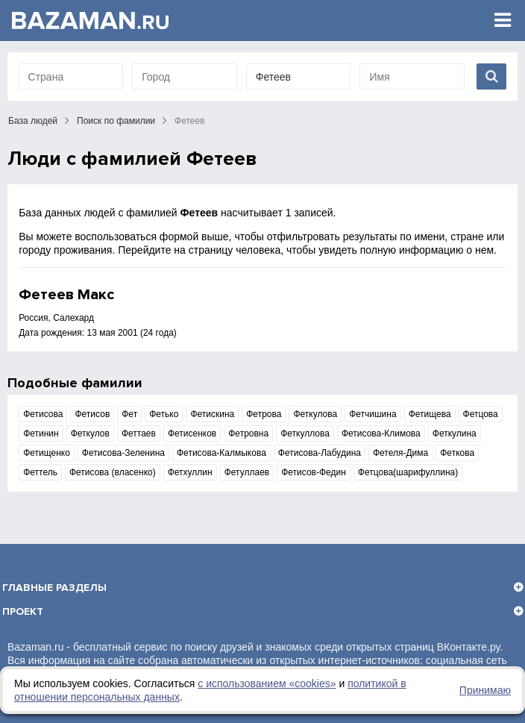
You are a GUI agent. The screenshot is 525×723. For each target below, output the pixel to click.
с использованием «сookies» (267, 683)
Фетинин (41, 433)
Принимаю (485, 690)
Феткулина (455, 433)
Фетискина (212, 414)
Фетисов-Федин (313, 472)
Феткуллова (305, 433)
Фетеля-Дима (400, 453)
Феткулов (90, 433)
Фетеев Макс (66, 295)
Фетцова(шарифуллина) (408, 472)
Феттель (40, 472)
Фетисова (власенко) (112, 472)
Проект (22, 611)
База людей (32, 121)
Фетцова (480, 414)
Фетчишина (372, 414)
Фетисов (92, 414)
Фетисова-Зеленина (123, 453)
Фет (129, 414)
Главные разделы (54, 587)
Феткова (457, 453)
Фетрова (263, 414)
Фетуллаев (247, 472)
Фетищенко (46, 453)
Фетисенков (192, 433)
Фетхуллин (190, 472)
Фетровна (248, 433)
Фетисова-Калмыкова (221, 453)
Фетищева (430, 414)
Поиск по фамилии (116, 121)
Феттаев (139, 433)
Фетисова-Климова (381, 433)
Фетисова (43, 414)
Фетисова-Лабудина (319, 453)
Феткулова (315, 414)
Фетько (163, 414)
